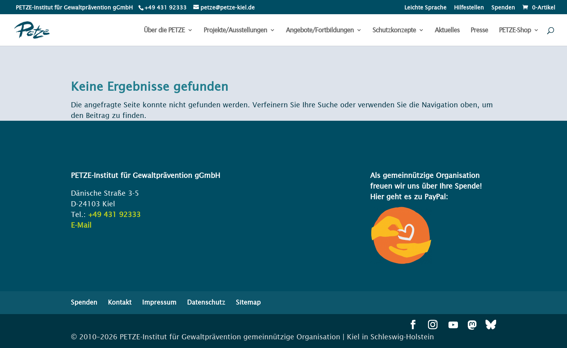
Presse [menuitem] (479, 30)
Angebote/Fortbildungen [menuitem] (320, 30)
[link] (165, 7)
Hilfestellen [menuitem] (469, 8)
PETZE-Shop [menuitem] (515, 30)
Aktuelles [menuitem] (447, 30)
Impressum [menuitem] (159, 302)
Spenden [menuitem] (503, 8)
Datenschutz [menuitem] (206, 302)
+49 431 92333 (166, 7)
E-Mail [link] (81, 225)
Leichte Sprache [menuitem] (425, 8)
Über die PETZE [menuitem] (164, 30)
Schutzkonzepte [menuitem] (394, 30)
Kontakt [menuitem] (120, 302)
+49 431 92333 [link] (114, 214)
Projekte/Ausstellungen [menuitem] (235, 30)
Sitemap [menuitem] (248, 302)
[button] (413, 325)
